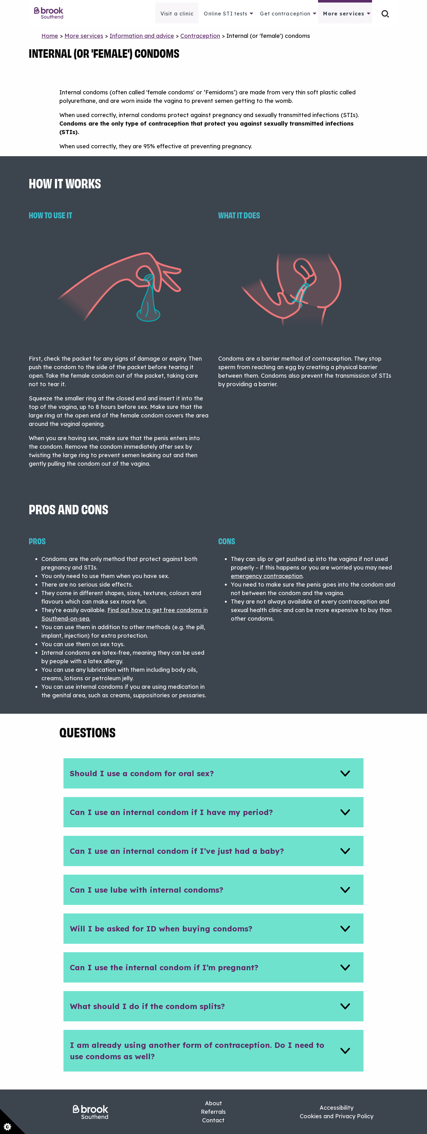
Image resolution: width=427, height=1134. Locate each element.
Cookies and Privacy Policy (336, 1116)
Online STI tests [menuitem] (225, 13)
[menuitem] (52, 13)
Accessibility (336, 1107)
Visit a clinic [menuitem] (177, 13)
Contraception (200, 35)
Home (49, 35)
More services (83, 35)
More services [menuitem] (343, 13)
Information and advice (142, 35)
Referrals (213, 1111)
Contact (213, 1120)
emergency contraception (267, 576)
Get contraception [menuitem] (285, 13)
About (213, 1103)
